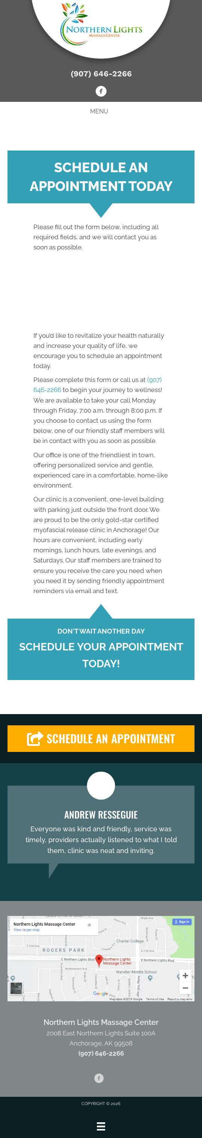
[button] (101, 738)
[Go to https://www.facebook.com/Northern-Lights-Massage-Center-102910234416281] (101, 92)
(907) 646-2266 (101, 73)
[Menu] (101, 1126)
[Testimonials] (101, 825)
